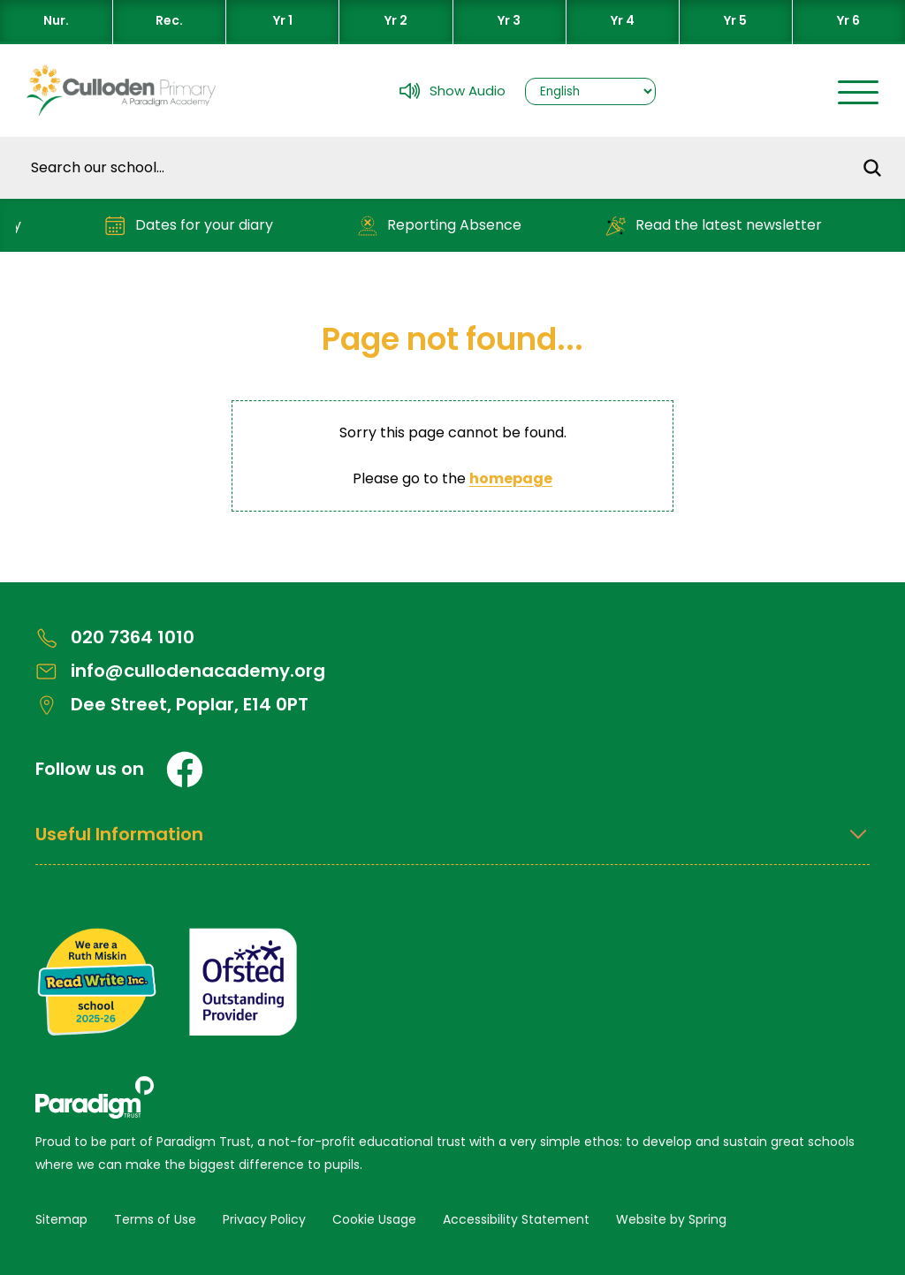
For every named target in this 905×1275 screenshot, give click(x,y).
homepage (510, 478)
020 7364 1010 (114, 637)
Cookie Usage (374, 1219)
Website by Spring (671, 1219)
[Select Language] (590, 91)
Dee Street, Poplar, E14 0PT (171, 705)
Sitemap (61, 1219)
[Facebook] (185, 769)
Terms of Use (155, 1219)
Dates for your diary (194, 226)
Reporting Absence (445, 226)
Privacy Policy (264, 1219)
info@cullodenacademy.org (180, 671)
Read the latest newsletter (719, 226)
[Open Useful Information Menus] (452, 844)
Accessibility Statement (516, 1219)
